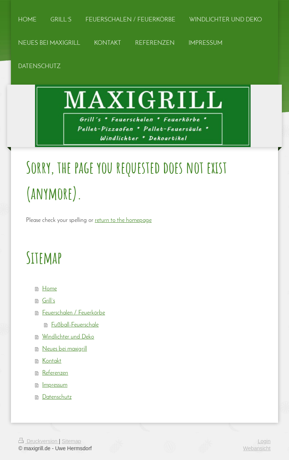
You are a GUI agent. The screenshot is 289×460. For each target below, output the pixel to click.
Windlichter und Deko (68, 337)
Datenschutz (56, 397)
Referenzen (55, 373)
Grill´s (48, 301)
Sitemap (71, 441)
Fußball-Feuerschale (75, 325)
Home (49, 289)
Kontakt (51, 361)
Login (264, 441)
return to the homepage (123, 220)
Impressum (54, 385)
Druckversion (38, 441)
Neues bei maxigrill (64, 349)
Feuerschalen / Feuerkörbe (73, 313)
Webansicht (257, 448)
